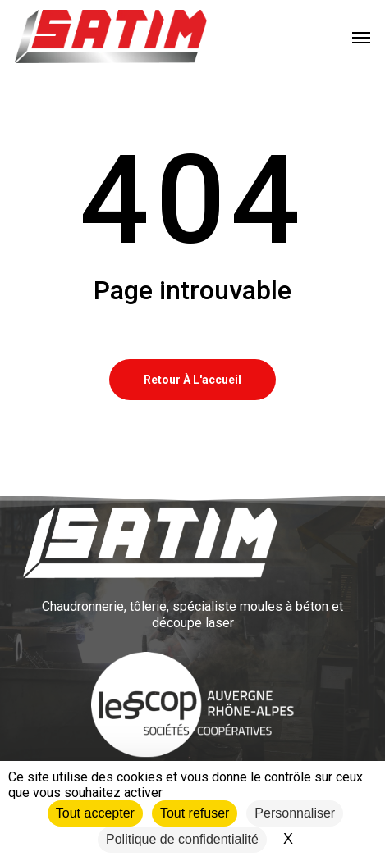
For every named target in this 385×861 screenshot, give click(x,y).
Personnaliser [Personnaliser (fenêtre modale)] (294, 813)
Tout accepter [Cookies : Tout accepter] (95, 813)
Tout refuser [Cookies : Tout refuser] (194, 813)
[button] (361, 37)
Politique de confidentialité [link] (182, 839)
